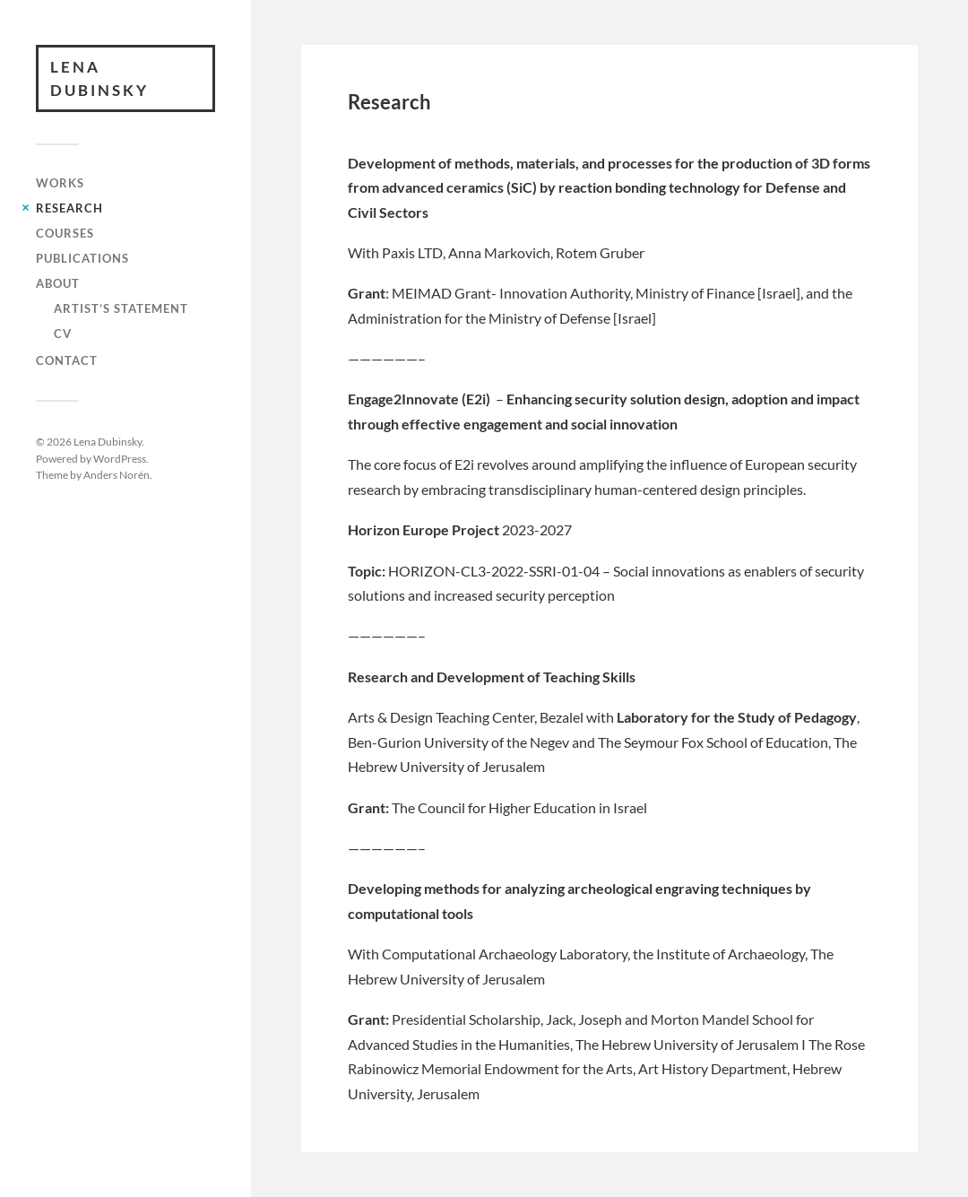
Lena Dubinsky (99, 78)
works (60, 183)
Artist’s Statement (121, 308)
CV (63, 333)
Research (69, 208)
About (58, 283)
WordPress (119, 458)
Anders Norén (116, 474)
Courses (65, 233)
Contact (67, 360)
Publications (82, 258)
